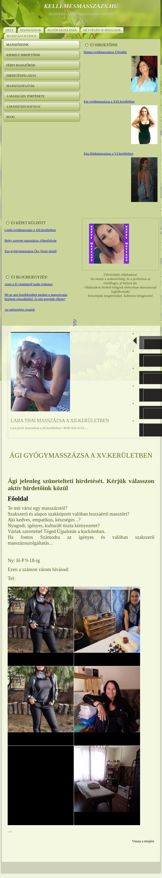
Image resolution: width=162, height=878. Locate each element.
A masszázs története (25, 96)
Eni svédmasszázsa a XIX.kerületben (109, 101)
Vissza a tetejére (143, 841)
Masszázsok (30, 30)
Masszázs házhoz (21, 36)
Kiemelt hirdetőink (23, 55)
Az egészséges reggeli (19, 309)
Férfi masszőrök (20, 65)
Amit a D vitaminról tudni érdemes (28, 284)
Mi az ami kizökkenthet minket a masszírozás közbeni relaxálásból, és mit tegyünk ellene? (35, 297)
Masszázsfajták (20, 86)
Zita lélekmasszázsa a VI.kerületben (108, 153)
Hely (10, 30)
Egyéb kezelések (62, 30)
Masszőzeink (17, 45)
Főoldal (18, 498)
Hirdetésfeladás (21, 75)
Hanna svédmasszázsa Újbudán (105, 52)
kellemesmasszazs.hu (81, 6)
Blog (10, 117)
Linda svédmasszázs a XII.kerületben (30, 230)
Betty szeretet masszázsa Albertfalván (30, 240)
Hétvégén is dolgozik (102, 30)
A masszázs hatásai (23, 106)
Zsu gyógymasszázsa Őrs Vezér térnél (30, 251)
